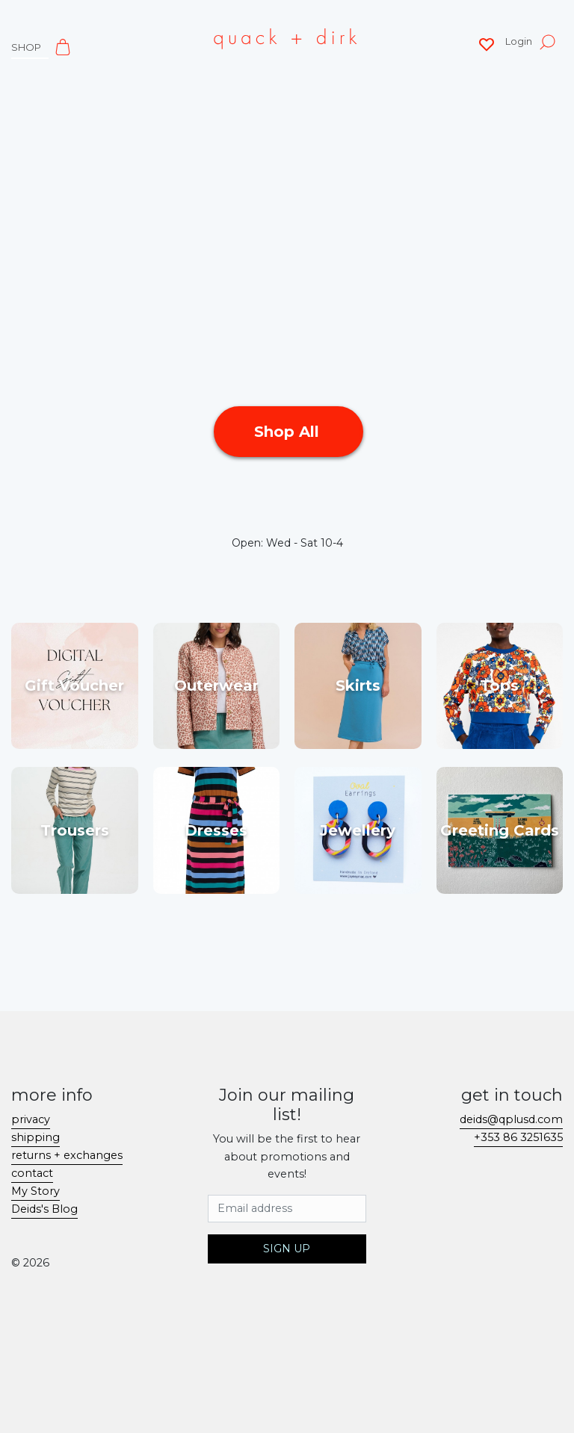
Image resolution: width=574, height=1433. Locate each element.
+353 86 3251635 (518, 1137)
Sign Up (286, 1248)
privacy (30, 1119)
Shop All (289, 432)
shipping (35, 1137)
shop (26, 47)
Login (518, 41)
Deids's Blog (44, 1209)
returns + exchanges (67, 1155)
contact (32, 1173)
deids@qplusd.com (511, 1119)
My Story (35, 1191)
